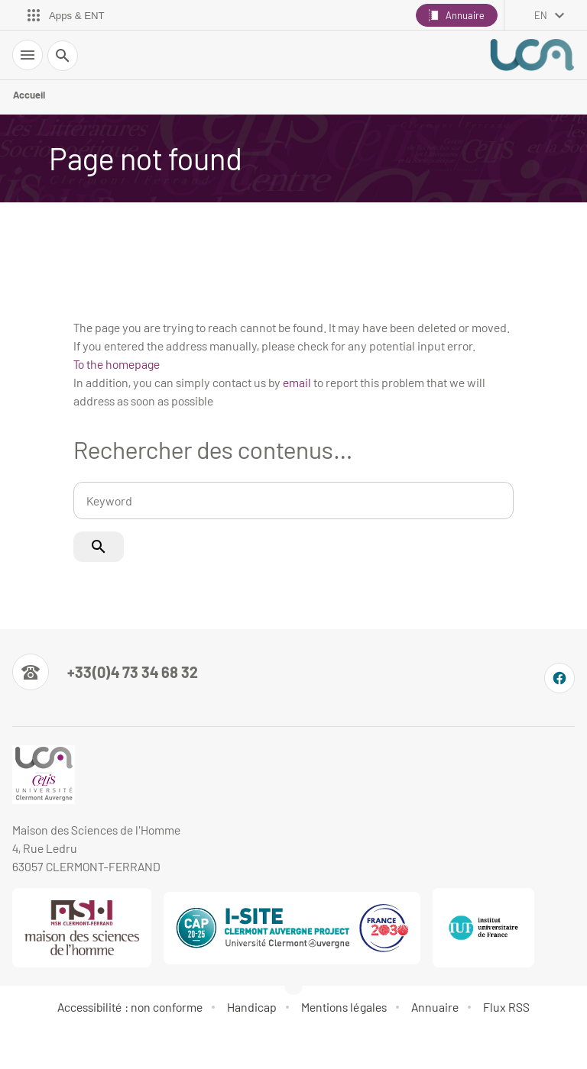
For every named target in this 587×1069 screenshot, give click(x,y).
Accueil (29, 95)
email (297, 382)
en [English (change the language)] (540, 15)
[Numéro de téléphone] (105, 672)
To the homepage (116, 364)
